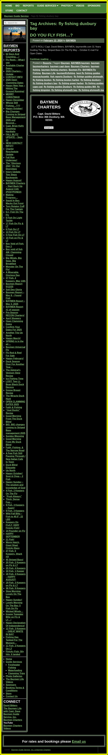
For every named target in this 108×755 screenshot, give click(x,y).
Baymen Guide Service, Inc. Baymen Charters (13, 717)
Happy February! (15, 358)
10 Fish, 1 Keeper (15, 571)
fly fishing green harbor (71, 83)
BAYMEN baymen (80, 63)
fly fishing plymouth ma (91, 90)
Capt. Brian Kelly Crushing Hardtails (15, 129)
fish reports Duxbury (61, 76)
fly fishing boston (42, 80)
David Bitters (10, 705)
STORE (9, 10)
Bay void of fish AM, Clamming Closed (14, 252)
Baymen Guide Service (16, 16)
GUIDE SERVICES (48, 5)
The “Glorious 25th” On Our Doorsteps (13, 166)
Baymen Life (48, 73)
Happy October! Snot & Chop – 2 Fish (14, 476)
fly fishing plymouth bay (64, 90)
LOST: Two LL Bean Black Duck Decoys (15, 384)
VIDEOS (80, 6)
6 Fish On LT (12, 229)
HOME (8, 6)
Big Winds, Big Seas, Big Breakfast (14, 261)
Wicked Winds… (14, 611)
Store (9, 693)
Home (9, 659)
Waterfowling (15, 670)
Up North (10, 470)
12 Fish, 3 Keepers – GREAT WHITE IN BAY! (16, 631)
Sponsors (11, 685)
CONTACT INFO (14, 77)
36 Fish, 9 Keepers (16, 588)
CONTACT (21, 10)
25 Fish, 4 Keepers (16, 568)
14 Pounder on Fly (15, 531)
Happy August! (14, 180)
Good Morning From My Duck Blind (13, 442)
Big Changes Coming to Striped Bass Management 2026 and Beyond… (16, 117)
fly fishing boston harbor (66, 80)
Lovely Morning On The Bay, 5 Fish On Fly (14, 605)
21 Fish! (10, 539)
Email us (79, 741)
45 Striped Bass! (14, 559)
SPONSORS (94, 6)
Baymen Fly (75, 70)
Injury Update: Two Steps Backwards (13, 175)
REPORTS (28, 6)
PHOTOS (67, 5)
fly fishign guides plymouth (88, 76)
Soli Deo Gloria (14, 289)
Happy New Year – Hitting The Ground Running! (15, 88)
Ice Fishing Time (14, 378)
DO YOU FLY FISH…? (51, 35)
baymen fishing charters (54, 70)
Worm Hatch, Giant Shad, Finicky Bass (13, 545)
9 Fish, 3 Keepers (15, 511)
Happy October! (14, 108)
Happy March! (13, 338)
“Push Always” (14, 496)
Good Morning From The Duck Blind (14, 419)
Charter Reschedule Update (12, 152)
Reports (47, 63)
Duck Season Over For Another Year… (15, 364)
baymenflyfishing (66, 73)
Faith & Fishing (14, 407)
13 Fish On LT (13, 232)
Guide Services (14, 662)
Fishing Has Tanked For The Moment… (14, 640)
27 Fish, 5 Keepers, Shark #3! (14, 554)
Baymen (65, 63)
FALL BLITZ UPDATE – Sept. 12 (14, 137)
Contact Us (12, 696)
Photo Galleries (14, 676)
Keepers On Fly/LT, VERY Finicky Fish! (13, 525)
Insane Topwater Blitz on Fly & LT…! (14, 617)
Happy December (15, 100)
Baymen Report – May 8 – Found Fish (15, 295)
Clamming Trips (16, 673)
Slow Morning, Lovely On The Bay (13, 594)
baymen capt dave (60, 66)
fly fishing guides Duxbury (58, 87)
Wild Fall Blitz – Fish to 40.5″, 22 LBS (14, 516)
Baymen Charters (80, 66)
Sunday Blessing (15, 436)
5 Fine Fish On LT (15, 235)
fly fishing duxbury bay (45, 83)
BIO (17, 6)
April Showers (13, 318)
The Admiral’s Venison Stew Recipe (13, 373)
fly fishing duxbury (91, 80)
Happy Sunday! (14, 600)
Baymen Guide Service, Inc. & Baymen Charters (30, 750)
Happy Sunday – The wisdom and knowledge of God (15, 485)
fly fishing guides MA (84, 87)
